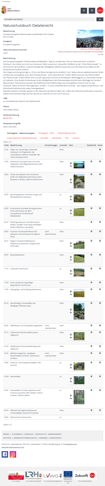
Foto (68, 138)
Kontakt (6, 434)
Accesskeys (6, 1)
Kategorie (7, 41)
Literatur (77, 138)
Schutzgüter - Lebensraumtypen (21, 133)
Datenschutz (40, 434)
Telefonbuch (17, 434)
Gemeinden (58, 138)
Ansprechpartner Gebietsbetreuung (22, 138)
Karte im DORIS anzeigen (91, 49)
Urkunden (45, 138)
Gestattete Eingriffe (11, 123)
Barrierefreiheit (55, 434)
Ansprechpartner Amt (69, 133)
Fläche (6, 106)
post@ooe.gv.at (71, 444)
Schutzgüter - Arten (48, 133)
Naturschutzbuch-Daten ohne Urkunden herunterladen (80, 52)
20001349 (8, 118)
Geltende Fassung (11, 115)
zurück (100, 54)
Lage (5, 98)
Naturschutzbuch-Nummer (15, 50)
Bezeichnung (9, 31)
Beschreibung (9, 58)
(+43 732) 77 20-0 (54, 444)
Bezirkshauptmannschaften (25, 438)
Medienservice (55, 438)
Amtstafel (7, 438)
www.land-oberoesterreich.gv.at (13, 447)
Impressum (28, 434)
